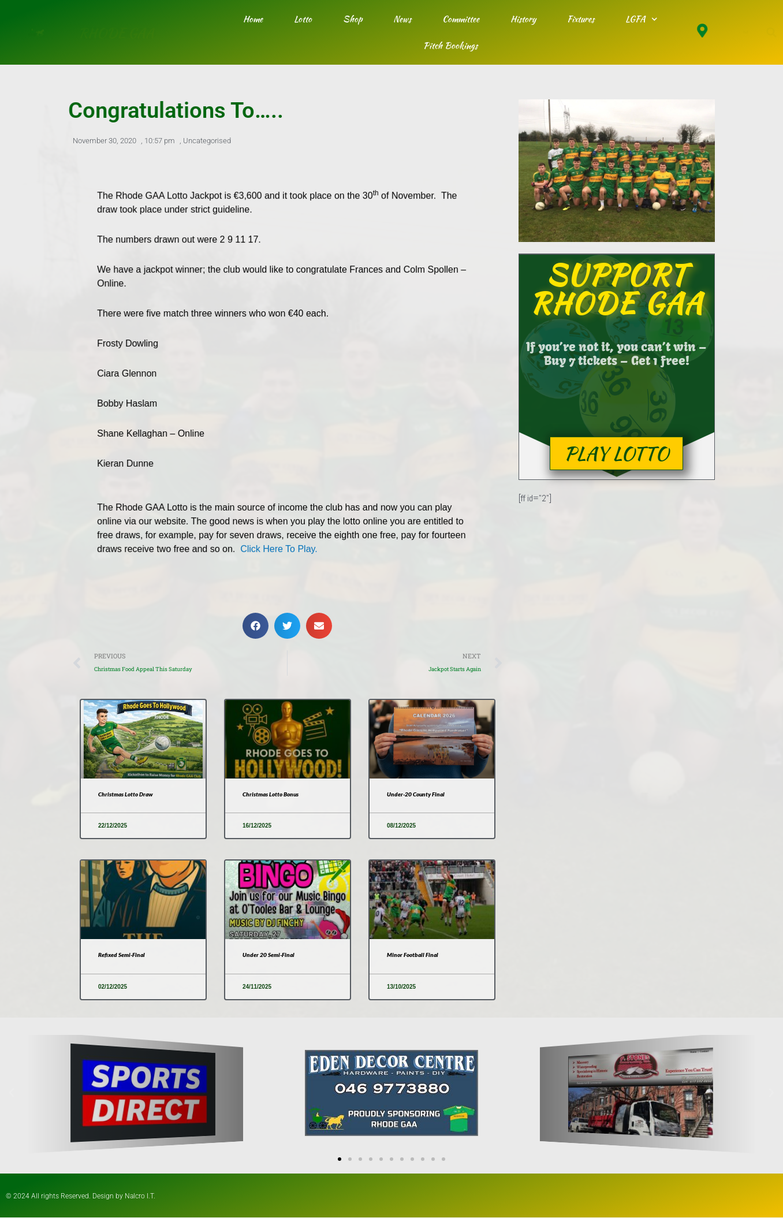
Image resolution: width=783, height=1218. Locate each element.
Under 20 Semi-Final (273, 955)
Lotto (303, 19)
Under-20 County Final (420, 794)
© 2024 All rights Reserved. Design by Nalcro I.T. (90, 1196)
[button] (256, 624)
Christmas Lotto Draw (130, 794)
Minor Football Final (416, 955)
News (402, 19)
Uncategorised (207, 140)
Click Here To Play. (281, 508)
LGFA (641, 19)
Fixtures (580, 19)
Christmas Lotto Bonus (275, 794)
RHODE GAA (116, 32)
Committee (460, 19)
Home (253, 19)
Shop (352, 19)
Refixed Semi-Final (125, 955)
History (523, 19)
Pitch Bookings (450, 45)
